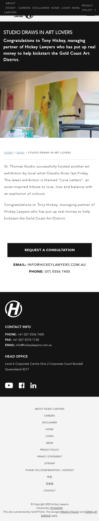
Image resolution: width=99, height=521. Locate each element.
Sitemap (49, 463)
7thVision (56, 508)
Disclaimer (40, 7)
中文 (49, 476)
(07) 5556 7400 (49, 271)
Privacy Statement (49, 456)
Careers (24, 7)
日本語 (49, 483)
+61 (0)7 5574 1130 (22, 340)
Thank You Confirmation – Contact (49, 470)
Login (65, 7)
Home (55, 7)
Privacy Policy (87, 8)
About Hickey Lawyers (10, 7)
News (76, 7)
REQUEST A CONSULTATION (50, 250)
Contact (50, 490)
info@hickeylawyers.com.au (49, 264)
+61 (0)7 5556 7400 (24, 334)
